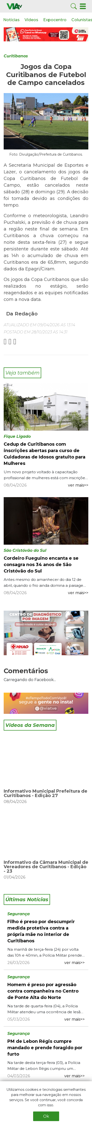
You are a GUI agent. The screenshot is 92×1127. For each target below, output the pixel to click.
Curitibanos (16, 56)
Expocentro (54, 19)
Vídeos (31, 19)
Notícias (11, 19)
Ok (46, 1116)
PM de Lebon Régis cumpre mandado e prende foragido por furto (44, 1048)
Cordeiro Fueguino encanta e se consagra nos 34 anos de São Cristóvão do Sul (41, 564)
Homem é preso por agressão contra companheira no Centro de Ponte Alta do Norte (43, 991)
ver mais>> (78, 485)
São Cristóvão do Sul (25, 550)
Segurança (18, 914)
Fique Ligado (17, 436)
